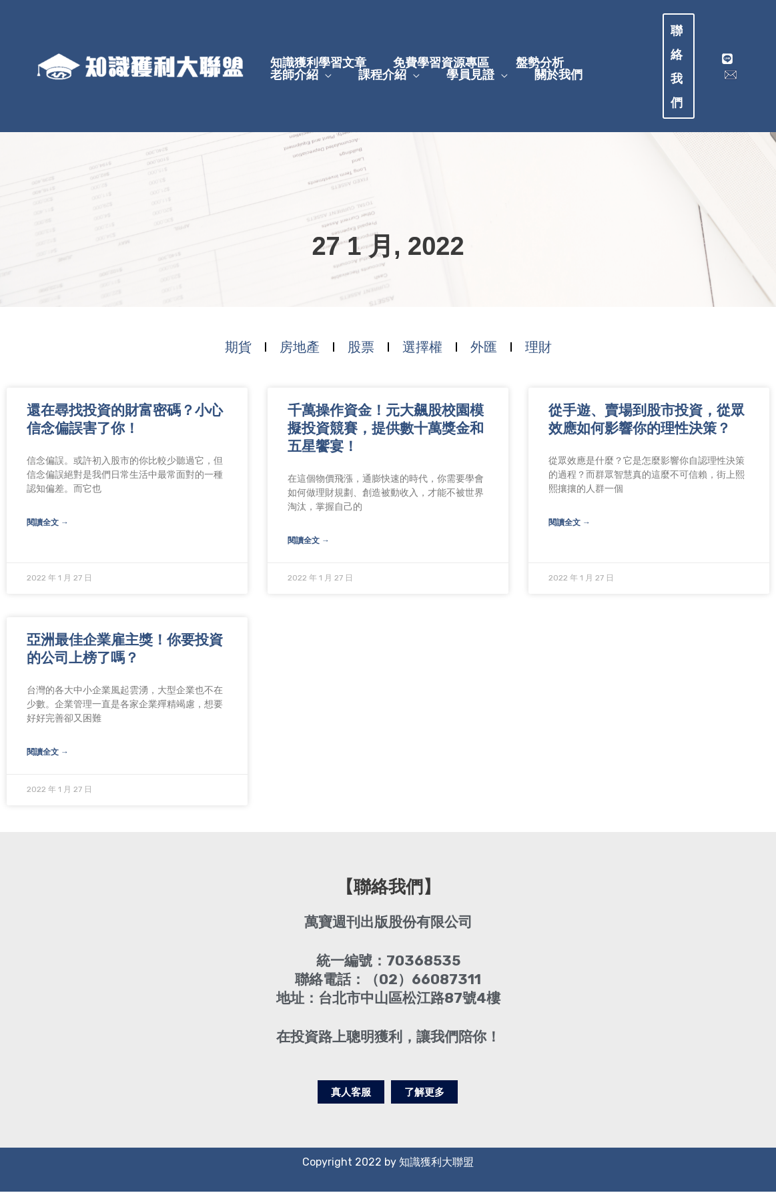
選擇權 (422, 349)
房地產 (300, 349)
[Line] (726, 59)
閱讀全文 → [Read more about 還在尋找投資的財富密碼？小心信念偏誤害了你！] (48, 525)
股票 (361, 349)
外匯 (483, 349)
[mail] (729, 75)
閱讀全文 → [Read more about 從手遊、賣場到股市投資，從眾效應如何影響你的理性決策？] (569, 525)
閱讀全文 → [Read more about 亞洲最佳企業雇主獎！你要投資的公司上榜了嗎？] (48, 753)
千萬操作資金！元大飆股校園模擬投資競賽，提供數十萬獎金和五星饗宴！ (386, 432)
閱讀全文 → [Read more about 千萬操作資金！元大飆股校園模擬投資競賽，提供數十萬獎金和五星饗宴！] (309, 543)
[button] (683, 66)
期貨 (238, 349)
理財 (538, 349)
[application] (321, 82)
